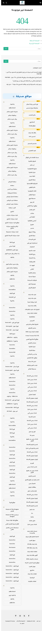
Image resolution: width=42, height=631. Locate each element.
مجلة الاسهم (31, 180)
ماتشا (31, 517)
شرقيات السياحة (31, 280)
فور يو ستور (31, 431)
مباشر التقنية (31, 273)
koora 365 (11, 352)
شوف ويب (31, 176)
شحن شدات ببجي (31, 467)
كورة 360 (11, 429)
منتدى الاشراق (31, 328)
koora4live (11, 289)
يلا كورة (11, 300)
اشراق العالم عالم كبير (31, 324)
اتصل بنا (21, 623)
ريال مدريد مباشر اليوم (11, 264)
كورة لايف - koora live (11, 566)
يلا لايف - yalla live (11, 337)
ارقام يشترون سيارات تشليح (11, 227)
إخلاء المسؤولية (30, 621)
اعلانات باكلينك (31, 581)
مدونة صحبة (31, 276)
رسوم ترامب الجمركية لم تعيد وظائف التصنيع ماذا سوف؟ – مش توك (22, 84)
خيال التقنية (31, 172)
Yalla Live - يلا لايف (11, 396)
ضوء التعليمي (31, 150)
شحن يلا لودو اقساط (31, 402)
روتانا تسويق (31, 232)
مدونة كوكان (31, 194)
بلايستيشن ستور (31, 491)
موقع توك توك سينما (11, 520)
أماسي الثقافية (31, 220)
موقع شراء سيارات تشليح (11, 222)
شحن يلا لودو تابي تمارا (31, 448)
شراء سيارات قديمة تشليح (11, 235)
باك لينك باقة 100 (31, 548)
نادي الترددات (31, 239)
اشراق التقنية (31, 161)
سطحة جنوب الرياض (11, 204)
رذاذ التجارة (31, 258)
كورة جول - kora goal (11, 326)
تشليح (11, 211)
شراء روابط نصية (31, 302)
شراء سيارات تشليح (11, 219)
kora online (11, 425)
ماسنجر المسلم (31, 143)
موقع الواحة (31, 125)
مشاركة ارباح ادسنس (31, 108)
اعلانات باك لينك (31, 574)
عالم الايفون (31, 187)
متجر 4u (31, 435)
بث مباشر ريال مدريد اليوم (11, 253)
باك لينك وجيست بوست (31, 335)
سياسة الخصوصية (9, 621)
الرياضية (31, 577)
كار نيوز (31, 202)
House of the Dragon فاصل (11, 510)
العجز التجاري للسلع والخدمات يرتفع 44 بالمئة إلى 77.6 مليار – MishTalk (22, 77)
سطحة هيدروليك (11, 193)
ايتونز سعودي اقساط (31, 398)
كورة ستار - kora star (11, 330)
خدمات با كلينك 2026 (31, 559)
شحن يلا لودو (30, 476)
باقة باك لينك (31, 133)
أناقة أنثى (31, 217)
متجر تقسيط (31, 416)
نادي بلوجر (31, 209)
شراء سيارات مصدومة (11, 232)
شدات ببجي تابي (31, 387)
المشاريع (31, 122)
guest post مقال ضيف (31, 536)
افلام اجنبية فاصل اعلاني (11, 524)
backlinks (31, 317)
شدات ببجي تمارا (31, 379)
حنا (31, 513)
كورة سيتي (11, 246)
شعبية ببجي (31, 483)
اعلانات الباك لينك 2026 (31, 331)
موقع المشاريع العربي (31, 339)
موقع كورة (11, 502)
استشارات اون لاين (31, 243)
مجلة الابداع (31, 235)
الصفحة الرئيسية (33, 43)
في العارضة (11, 297)
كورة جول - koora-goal (11, 370)
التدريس (31, 320)
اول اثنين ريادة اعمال (31, 104)
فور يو (31, 463)
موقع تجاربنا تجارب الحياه (31, 562)
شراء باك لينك (31, 294)
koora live (11, 307)
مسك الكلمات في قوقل (31, 157)
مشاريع (31, 570)
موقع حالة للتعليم (31, 358)
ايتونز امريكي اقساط (30, 455)
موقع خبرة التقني (31, 206)
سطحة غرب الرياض (11, 200)
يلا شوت (11, 104)
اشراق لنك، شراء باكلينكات (31, 309)
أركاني (31, 269)
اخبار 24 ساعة (31, 361)
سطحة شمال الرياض (11, 196)
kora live (11, 345)
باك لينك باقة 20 (31, 544)
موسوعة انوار (31, 284)
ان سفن (31, 165)
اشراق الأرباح (31, 287)
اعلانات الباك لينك (31, 313)
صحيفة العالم (31, 369)
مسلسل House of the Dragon (11, 515)
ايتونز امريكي (31, 394)
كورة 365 (11, 242)
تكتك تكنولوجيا (31, 191)
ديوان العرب (31, 566)
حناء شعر (31, 509)
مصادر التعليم (31, 343)
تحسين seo (31, 136)
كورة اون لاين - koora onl (11, 400)
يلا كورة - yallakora (11, 341)
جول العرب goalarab (11, 250)
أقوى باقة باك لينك (31, 555)
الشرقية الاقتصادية (31, 183)
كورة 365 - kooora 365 (11, 407)
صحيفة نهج (31, 198)
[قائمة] (39, 2)
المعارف (31, 247)
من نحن (37, 621)
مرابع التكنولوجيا (31, 168)
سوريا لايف (11, 333)
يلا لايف (11, 257)
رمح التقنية (31, 254)
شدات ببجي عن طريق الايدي (31, 440)
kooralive (11, 348)
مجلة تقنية (31, 350)
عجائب (31, 213)
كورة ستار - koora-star (11, 366)
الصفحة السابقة (33, 40)
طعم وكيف (31, 261)
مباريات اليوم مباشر (11, 111)
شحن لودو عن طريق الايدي (31, 479)
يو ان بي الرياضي (31, 354)
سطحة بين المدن (11, 189)
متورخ (31, 224)
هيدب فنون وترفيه (31, 365)
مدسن (31, 228)
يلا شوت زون (11, 595)
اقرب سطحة (11, 207)
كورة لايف (11, 293)
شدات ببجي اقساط (31, 376)
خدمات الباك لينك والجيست (31, 532)
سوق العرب (31, 540)
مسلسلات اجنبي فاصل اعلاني (11, 528)
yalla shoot (11, 108)
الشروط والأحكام (20, 621)
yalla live (11, 279)
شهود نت (31, 265)
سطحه (11, 185)
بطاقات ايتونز (31, 487)
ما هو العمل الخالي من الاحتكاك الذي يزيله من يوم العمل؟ (26, 81)
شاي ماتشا (31, 520)
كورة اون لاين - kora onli (11, 322)
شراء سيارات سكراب (11, 215)
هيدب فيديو (31, 250)
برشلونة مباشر (11, 115)
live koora (11, 547)
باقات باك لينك (31, 305)
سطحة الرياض (11, 181)
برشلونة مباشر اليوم (11, 268)
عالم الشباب (31, 115)
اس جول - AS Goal (11, 411)
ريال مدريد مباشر (11, 119)
